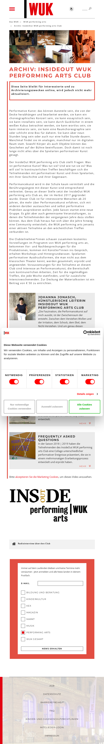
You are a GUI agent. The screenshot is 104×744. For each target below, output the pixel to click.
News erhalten (52, 648)
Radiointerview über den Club (34, 543)
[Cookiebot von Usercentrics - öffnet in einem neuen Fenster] (85, 332)
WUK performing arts (34, 21)
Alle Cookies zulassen (84, 406)
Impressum (52, 735)
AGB (52, 685)
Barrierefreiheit (52, 702)
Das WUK (14, 21)
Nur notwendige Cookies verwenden (19, 406)
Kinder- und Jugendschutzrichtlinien (52, 719)
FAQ (52, 710)
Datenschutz (52, 694)
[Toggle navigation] (12, 9)
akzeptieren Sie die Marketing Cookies (36, 476)
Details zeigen (85, 393)
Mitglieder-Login (52, 727)
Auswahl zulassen (52, 406)
